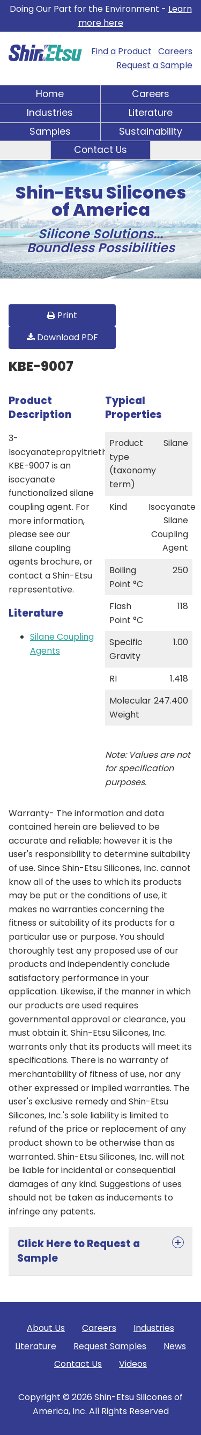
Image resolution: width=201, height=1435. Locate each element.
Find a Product (121, 51)
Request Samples (109, 1346)
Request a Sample (154, 65)
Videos (133, 1364)
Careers (175, 51)
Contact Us (100, 149)
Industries (50, 112)
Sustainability (150, 131)
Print (62, 315)
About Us (46, 1328)
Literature (151, 112)
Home (50, 93)
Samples (50, 131)
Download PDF (62, 337)
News (174, 1346)
